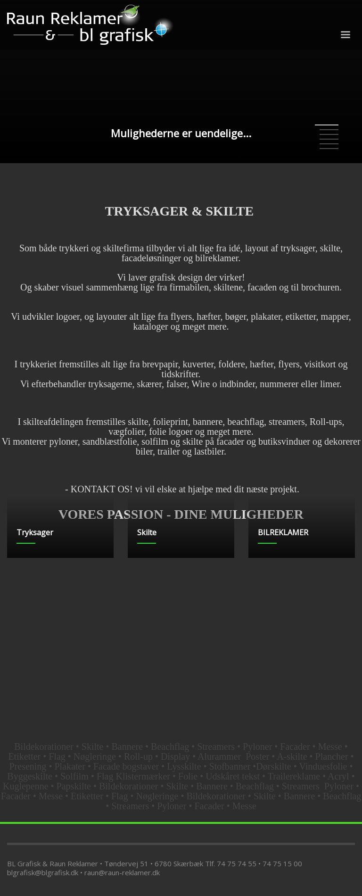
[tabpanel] (181, 81)
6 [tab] (329, 148)
